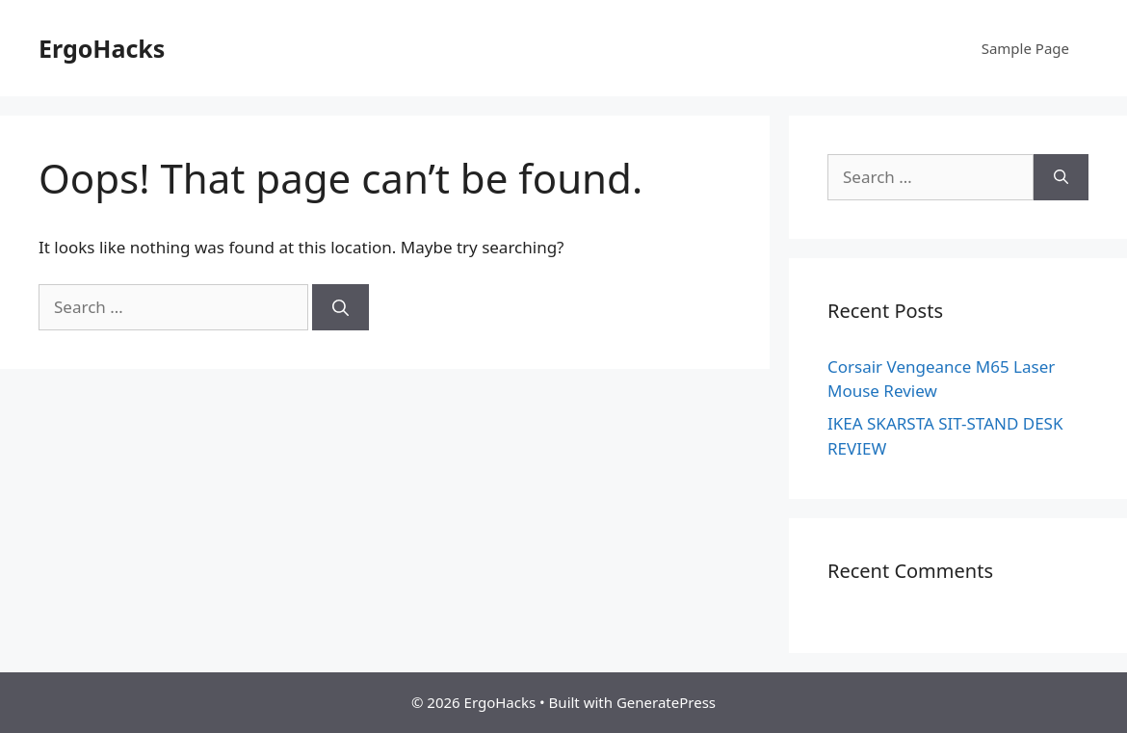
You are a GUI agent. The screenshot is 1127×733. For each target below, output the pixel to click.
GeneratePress (666, 702)
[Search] (340, 307)
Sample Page (1025, 48)
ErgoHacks (102, 48)
